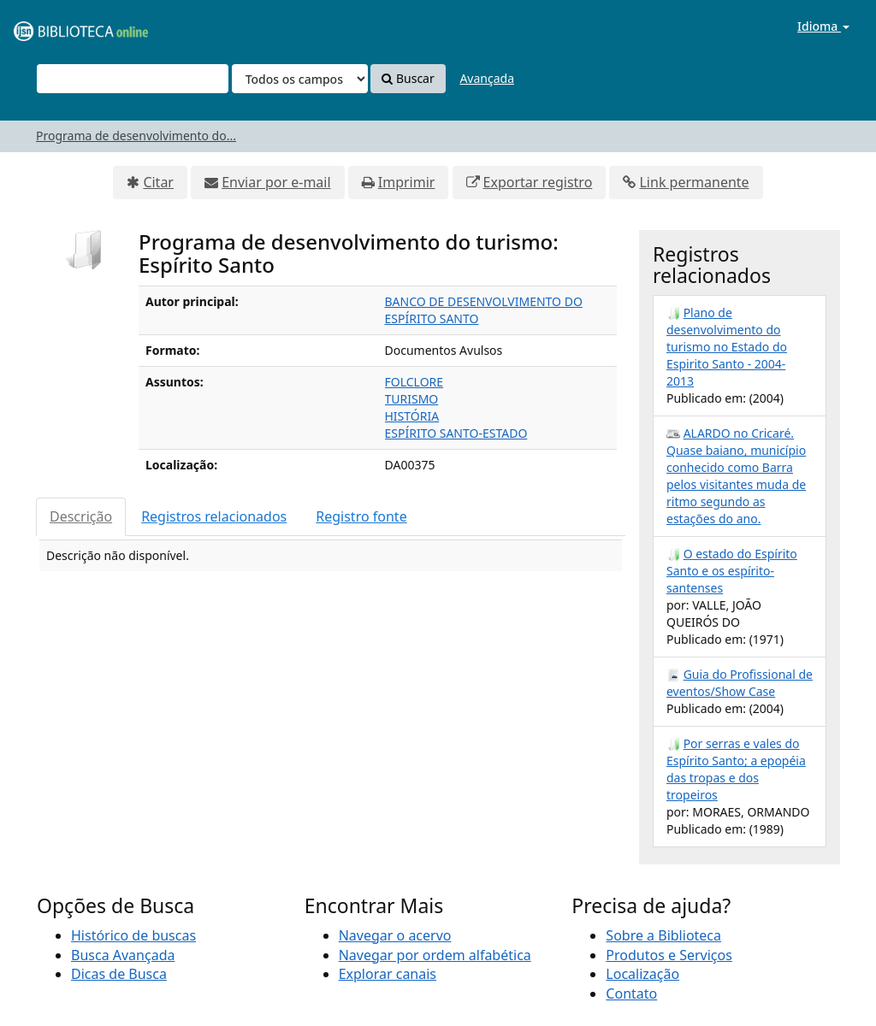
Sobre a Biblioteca (663, 935)
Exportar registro (538, 182)
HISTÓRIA (412, 416)
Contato (631, 993)
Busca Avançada (123, 955)
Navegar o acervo (395, 935)
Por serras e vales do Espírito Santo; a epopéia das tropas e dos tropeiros (736, 769)
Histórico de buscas (133, 935)
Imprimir (406, 182)
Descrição (81, 516)
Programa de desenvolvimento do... (136, 135)
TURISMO (412, 399)
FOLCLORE (414, 382)
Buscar (408, 78)
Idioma (823, 26)
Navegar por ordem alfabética (435, 955)
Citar (158, 182)
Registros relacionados (214, 516)
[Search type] (300, 78)
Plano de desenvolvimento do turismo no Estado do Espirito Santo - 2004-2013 (726, 346)
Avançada (486, 78)
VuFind (55, 26)
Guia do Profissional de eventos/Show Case (739, 682)
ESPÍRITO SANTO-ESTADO (456, 433)
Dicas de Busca (119, 973)
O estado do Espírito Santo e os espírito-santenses (731, 570)
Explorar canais (387, 973)
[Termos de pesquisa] (132, 78)
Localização (642, 973)
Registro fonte (361, 516)
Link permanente (694, 182)
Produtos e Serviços (669, 955)
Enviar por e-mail (276, 182)
